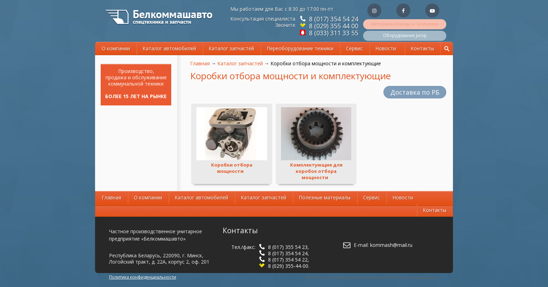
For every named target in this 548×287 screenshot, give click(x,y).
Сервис (354, 48)
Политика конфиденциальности (142, 277)
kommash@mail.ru (391, 245)
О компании (116, 48)
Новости (385, 48)
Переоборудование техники (300, 48)
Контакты (422, 48)
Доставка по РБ (414, 92)
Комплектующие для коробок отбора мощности (316, 171)
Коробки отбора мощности (231, 168)
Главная (200, 63)
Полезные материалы (325, 197)
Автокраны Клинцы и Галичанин (405, 24)
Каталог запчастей (231, 48)
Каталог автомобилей (169, 48)
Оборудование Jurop (405, 35)
